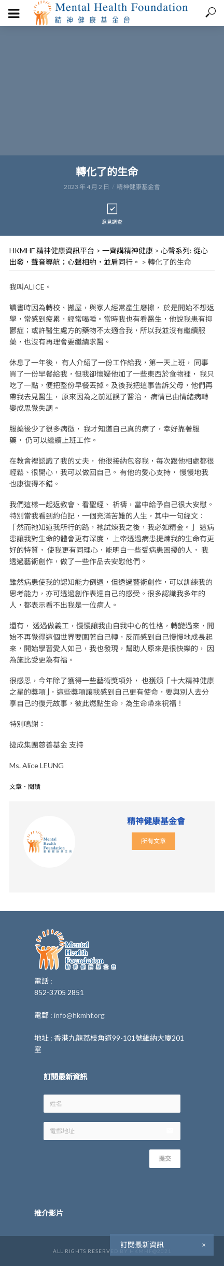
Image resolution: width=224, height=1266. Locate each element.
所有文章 (153, 841)
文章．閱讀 (24, 786)
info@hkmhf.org (79, 1015)
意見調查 (112, 214)
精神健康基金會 (138, 187)
